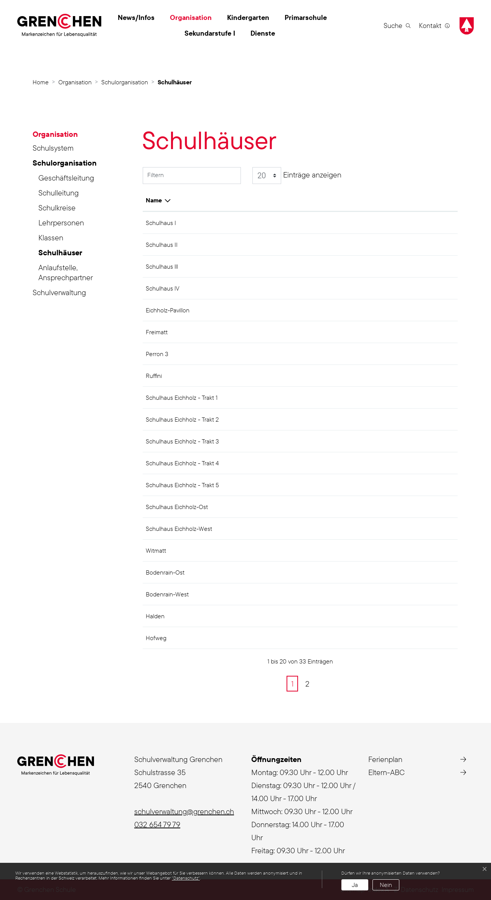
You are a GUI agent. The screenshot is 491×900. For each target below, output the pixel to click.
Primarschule (306, 17)
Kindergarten (248, 17)
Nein (386, 885)
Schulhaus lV (163, 288)
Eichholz (349, 310)
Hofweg (156, 638)
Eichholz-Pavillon (167, 310)
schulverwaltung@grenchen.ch (184, 811)
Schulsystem (53, 148)
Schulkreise (57, 207)
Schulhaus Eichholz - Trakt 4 (182, 463)
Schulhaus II (162, 244)
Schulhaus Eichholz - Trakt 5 (182, 485)
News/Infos (136, 17)
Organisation (191, 17)
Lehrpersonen (61, 222)
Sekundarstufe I (210, 33)
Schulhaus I (161, 223)
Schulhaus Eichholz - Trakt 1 (181, 397)
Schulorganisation (65, 163)
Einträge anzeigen (296, 175)
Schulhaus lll (162, 266)
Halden (347, 572)
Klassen (50, 237)
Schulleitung (58, 192)
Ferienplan (385, 759)
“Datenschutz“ (186, 878)
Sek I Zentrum (356, 223)
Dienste (262, 33)
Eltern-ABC (386, 772)
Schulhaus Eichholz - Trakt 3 (182, 441)
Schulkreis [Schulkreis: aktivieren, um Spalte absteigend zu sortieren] (352, 200)
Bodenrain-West (167, 594)
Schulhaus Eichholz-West (179, 528)
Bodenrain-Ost (165, 572)
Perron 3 (157, 354)
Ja (355, 885)
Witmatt (156, 550)
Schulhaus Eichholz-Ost (177, 507)
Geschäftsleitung (66, 177)
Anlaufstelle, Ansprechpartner (65, 272)
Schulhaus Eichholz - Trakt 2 (182, 419)
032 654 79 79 (157, 824)
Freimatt (157, 332)
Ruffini (154, 375)
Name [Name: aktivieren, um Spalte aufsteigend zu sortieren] (154, 200)
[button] (397, 25)
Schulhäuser (61, 254)
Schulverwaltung (59, 292)
